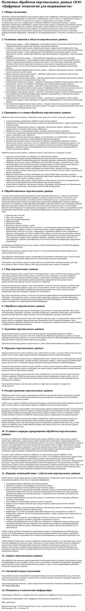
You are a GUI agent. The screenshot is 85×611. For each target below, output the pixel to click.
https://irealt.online (13, 585)
